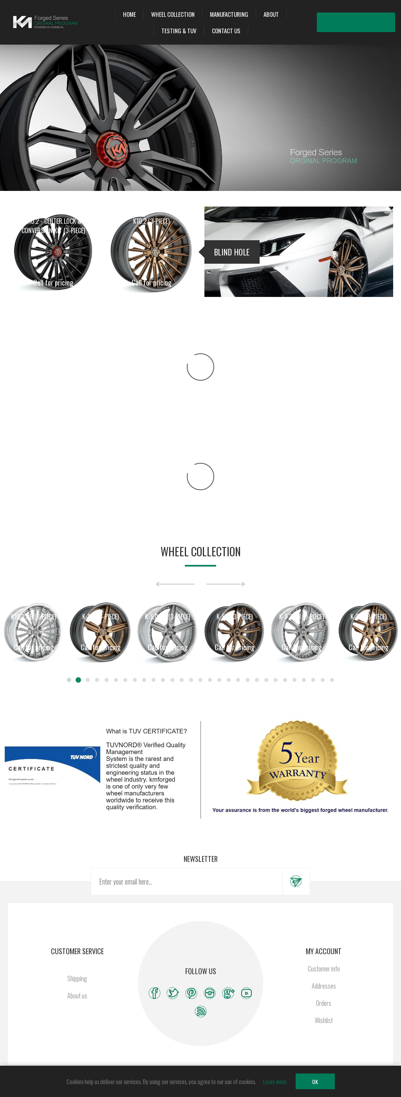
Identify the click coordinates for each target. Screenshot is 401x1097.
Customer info (324, 968)
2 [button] (78, 680)
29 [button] (332, 680)
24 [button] (285, 680)
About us (77, 995)
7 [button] (125, 680)
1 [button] (69, 680)
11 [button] (163, 680)
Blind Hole (232, 252)
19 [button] (238, 680)
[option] (33, 632)
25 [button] (294, 680)
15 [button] (200, 680)
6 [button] (116, 680)
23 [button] (275, 680)
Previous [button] (175, 584)
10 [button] (153, 680)
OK (315, 1081)
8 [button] (134, 680)
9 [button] (144, 680)
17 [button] (219, 680)
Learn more (275, 1081)
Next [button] (226, 584)
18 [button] (228, 680)
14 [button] (191, 680)
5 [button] (106, 680)
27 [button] (313, 680)
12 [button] (172, 680)
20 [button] (247, 680)
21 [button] (257, 680)
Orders (323, 1003)
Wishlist (366, 22)
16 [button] (210, 680)
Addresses (324, 986)
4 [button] (97, 680)
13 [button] (181, 680)
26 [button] (304, 680)
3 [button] (87, 680)
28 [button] (322, 680)
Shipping (77, 978)
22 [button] (266, 680)
